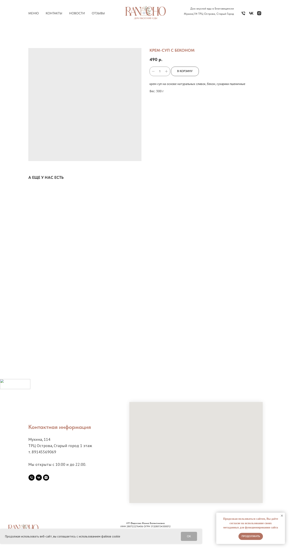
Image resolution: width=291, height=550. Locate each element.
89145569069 (44, 452)
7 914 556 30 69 (218, 18)
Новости (77, 13)
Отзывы (98, 13)
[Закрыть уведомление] (282, 516)
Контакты (54, 13)
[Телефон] (243, 13)
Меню (33, 13)
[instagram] (259, 13)
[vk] (251, 13)
